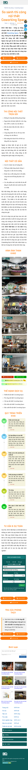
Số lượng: (19, 580)
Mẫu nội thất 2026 (9, 739)
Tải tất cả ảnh (20, 377)
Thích (6, 23)
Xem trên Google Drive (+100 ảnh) (14, 384)
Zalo (25, 29)
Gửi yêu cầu (14, 62)
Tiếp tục (22, 585)
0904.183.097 (21, 58)
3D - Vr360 (7, 744)
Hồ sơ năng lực (8, 730)
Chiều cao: (8, 580)
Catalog (6, 734)
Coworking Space (12, 33)
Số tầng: (19, 574)
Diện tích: (8, 574)
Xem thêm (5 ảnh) (7, 377)
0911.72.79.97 (7, 58)
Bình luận (12, 23)
